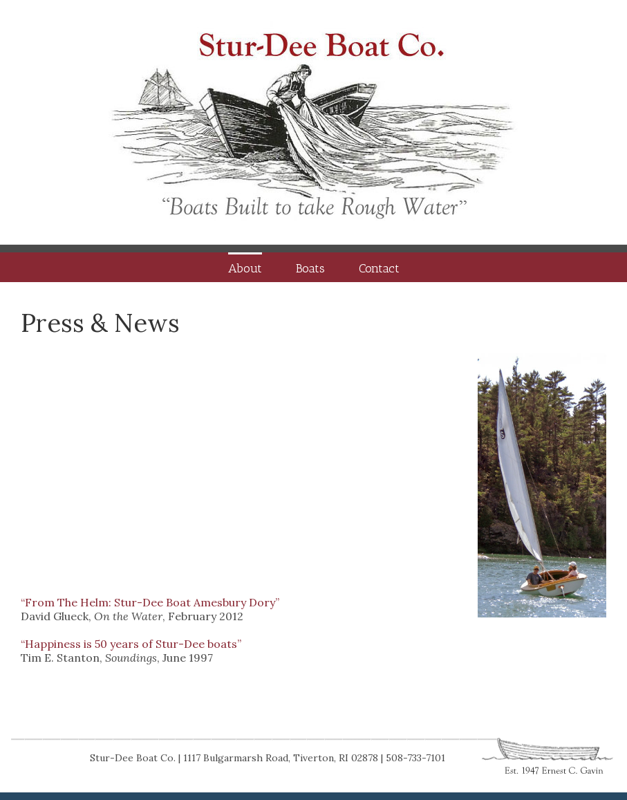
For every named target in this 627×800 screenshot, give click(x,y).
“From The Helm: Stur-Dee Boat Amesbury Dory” (150, 602)
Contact (379, 268)
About (245, 268)
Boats (310, 268)
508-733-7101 (415, 758)
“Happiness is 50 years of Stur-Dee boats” (131, 644)
